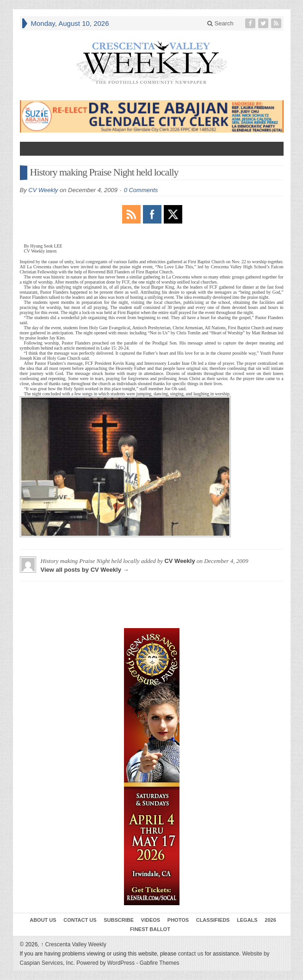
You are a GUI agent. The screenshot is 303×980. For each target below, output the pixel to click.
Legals (247, 920)
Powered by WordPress (105, 963)
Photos (178, 920)
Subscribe (119, 920)
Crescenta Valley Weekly (73, 944)
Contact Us (79, 920)
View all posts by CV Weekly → (85, 569)
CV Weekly (43, 190)
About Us (43, 920)
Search (220, 23)
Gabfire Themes (159, 963)
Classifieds (213, 920)
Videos (151, 920)
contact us (191, 953)
